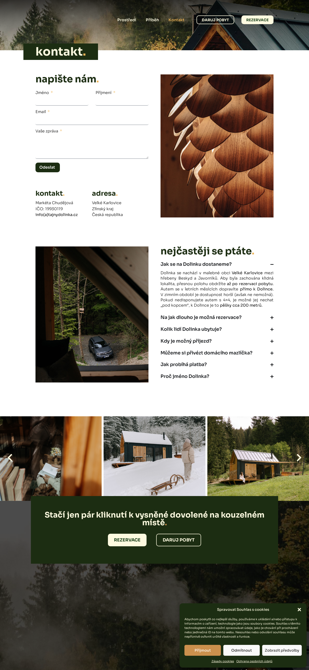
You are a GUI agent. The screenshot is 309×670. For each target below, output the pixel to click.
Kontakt (176, 19)
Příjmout (203, 650)
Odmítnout (241, 650)
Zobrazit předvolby (282, 650)
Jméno (42, 92)
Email (41, 111)
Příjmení (104, 92)
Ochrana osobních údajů (254, 661)
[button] (299, 609)
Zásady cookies (222, 661)
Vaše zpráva (47, 131)
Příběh (152, 19)
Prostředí (126, 19)
